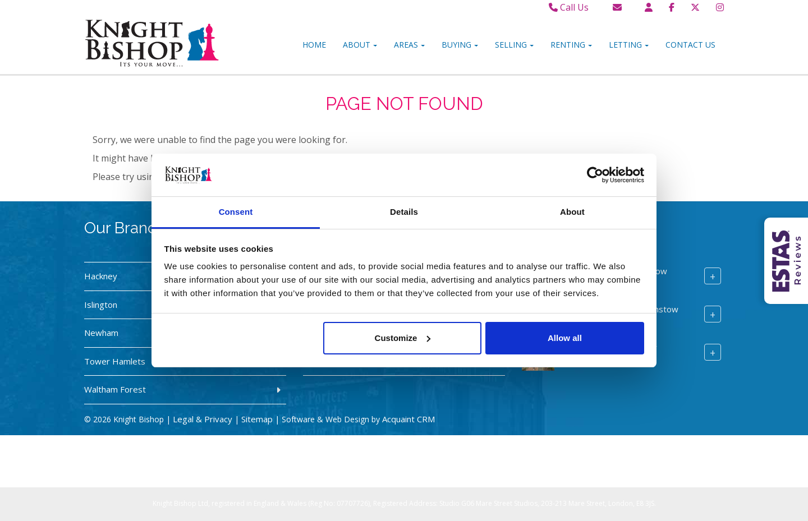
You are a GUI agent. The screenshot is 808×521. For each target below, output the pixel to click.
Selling (514, 44)
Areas (409, 44)
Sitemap (257, 419)
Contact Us (690, 44)
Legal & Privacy (202, 419)
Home (314, 44)
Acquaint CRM (408, 419)
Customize (403, 338)
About (360, 44)
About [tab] (572, 211)
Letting (629, 44)
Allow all (565, 338)
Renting (571, 44)
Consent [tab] (236, 211)
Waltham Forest (115, 389)
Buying (460, 44)
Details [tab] (404, 211)
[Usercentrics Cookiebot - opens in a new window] (595, 175)
